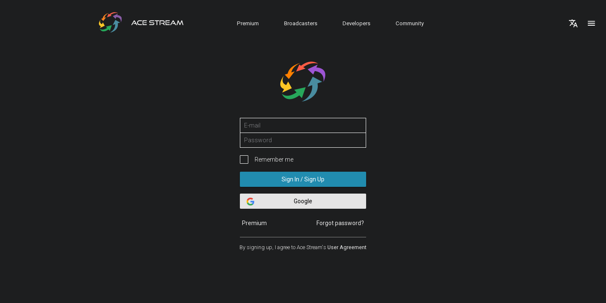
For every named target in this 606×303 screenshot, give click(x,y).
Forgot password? (340, 223)
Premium (248, 23)
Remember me (274, 159)
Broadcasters (300, 23)
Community (410, 23)
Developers (356, 23)
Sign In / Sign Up (303, 179)
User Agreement (347, 247)
